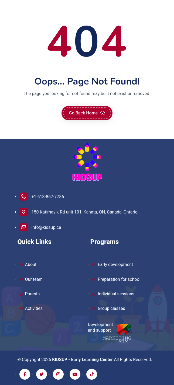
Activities (31, 308)
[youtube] (75, 374)
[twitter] (41, 374)
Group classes (108, 308)
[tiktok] (91, 374)
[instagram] (58, 374)
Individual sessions (113, 294)
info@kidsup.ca (40, 227)
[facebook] (24, 374)
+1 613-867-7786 (41, 196)
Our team (31, 279)
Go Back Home (87, 113)
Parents (29, 294)
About (28, 265)
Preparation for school (116, 279)
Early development (112, 265)
